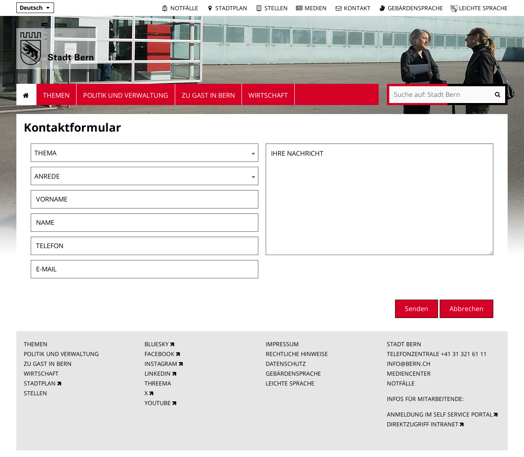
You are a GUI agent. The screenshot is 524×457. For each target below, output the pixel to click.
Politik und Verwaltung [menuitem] (125, 95)
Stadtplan (231, 8)
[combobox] (144, 152)
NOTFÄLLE (401, 383)
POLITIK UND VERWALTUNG (61, 354)
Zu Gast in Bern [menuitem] (208, 95)
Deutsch (31, 7)
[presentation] (431, 276)
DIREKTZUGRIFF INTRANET (422, 424)
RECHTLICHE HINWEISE (297, 354)
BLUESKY (157, 344)
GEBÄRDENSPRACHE (293, 373)
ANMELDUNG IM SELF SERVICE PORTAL (439, 414)
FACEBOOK (159, 354)
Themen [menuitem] (56, 95)
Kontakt (357, 8)
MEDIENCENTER (409, 373)
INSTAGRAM (161, 363)
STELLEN (35, 393)
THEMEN (35, 344)
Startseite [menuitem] (26, 94)
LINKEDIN (158, 373)
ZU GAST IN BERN (48, 363)
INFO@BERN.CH (408, 363)
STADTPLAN (40, 383)
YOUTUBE (158, 403)
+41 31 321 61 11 (464, 354)
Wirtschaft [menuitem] (268, 95)
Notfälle (184, 8)
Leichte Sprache (483, 8)
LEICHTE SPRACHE (290, 383)
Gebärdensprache (415, 8)
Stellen (276, 8)
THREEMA (158, 383)
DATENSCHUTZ (286, 363)
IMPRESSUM (282, 344)
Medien (316, 8)
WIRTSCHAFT (41, 373)
